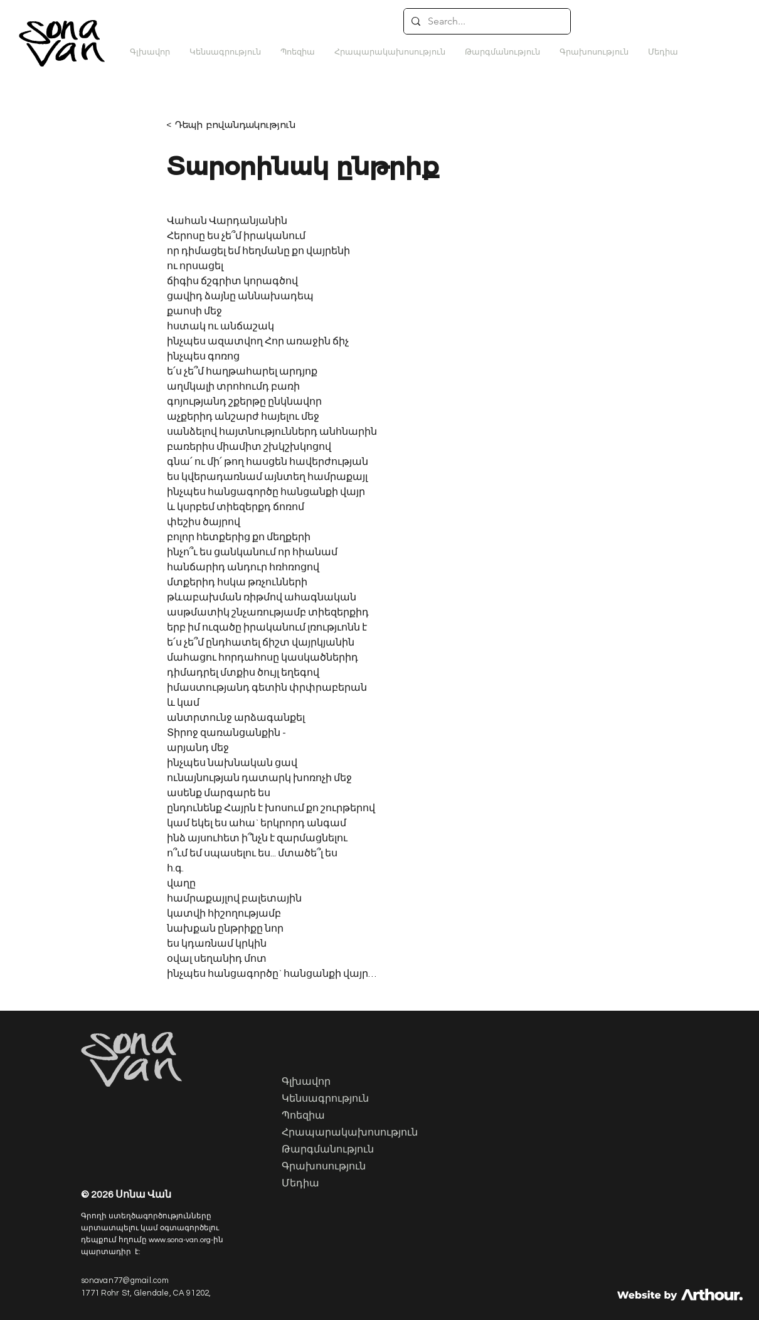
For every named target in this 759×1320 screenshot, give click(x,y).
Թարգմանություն (328, 1150)
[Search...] (486, 21)
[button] (502, 52)
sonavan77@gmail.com (125, 1280)
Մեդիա (300, 1184)
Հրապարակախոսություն (345, 1133)
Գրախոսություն (324, 1167)
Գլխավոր (306, 1082)
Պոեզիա (303, 1116)
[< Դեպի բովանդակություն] (239, 124)
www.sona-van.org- (181, 1240)
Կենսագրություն (325, 1099)
